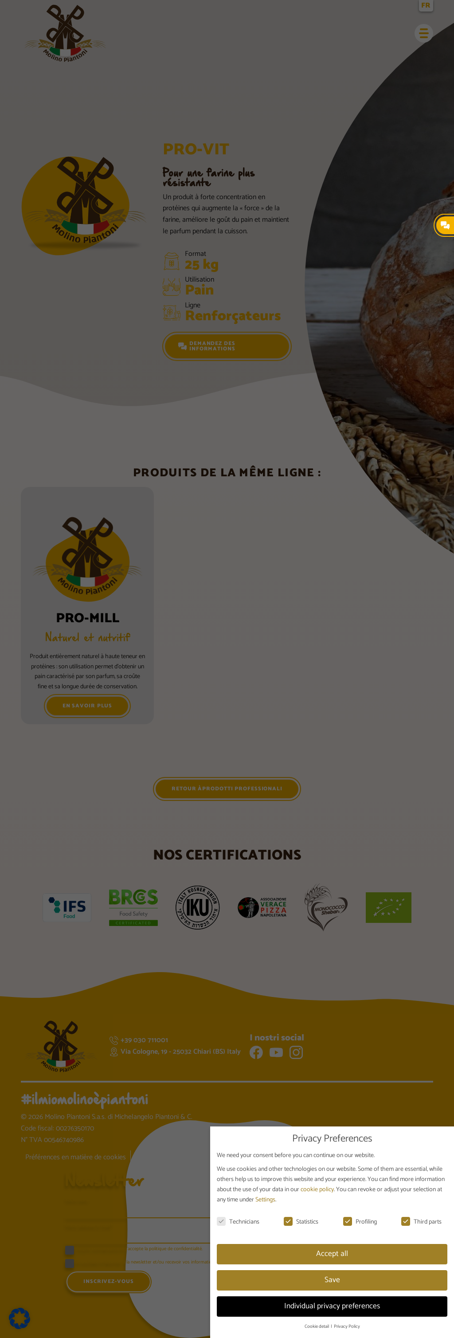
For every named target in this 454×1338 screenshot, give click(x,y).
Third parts (421, 1222)
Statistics (301, 1222)
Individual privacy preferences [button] (332, 1306)
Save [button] (332, 1280)
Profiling (360, 1222)
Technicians (238, 1222)
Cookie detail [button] (317, 1326)
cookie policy (317, 1190)
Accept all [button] (332, 1254)
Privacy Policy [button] (347, 1326)
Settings (265, 1200)
